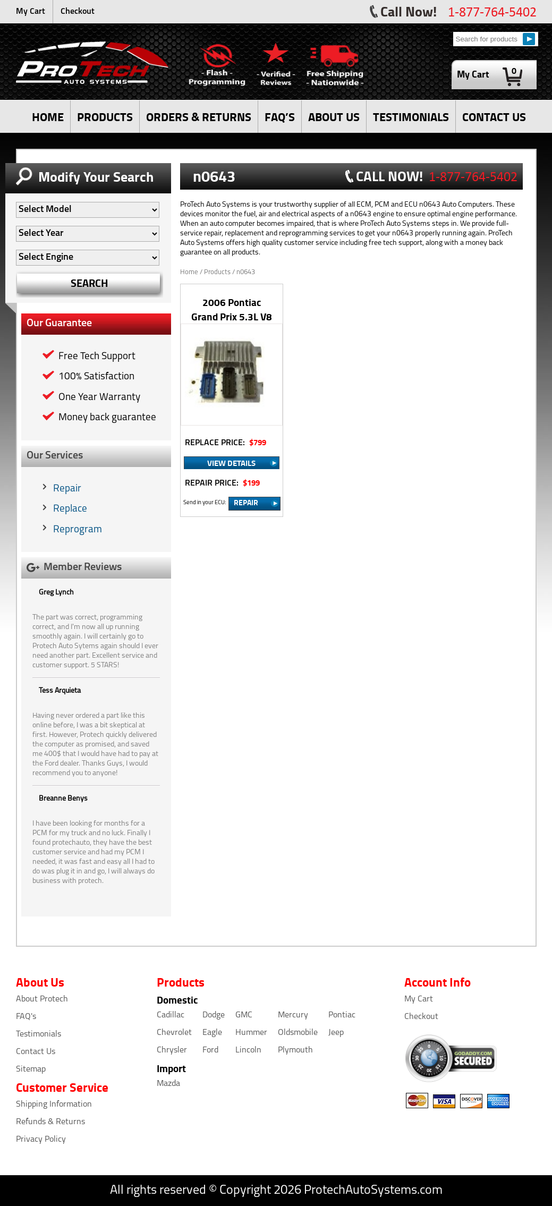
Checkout (78, 11)
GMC (243, 1015)
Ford (210, 1050)
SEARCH (89, 283)
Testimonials (38, 1034)
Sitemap (31, 1069)
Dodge (213, 1015)
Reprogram (77, 530)
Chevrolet (174, 1033)
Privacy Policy (41, 1139)
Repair (67, 489)
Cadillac (170, 1015)
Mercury (293, 1015)
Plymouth (295, 1050)
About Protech (42, 999)
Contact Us (35, 1052)
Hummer (251, 1033)
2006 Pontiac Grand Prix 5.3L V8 (231, 309)
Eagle (212, 1033)
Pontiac (341, 1015)
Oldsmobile (298, 1033)
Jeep (336, 1033)
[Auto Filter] (87, 210)
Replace (70, 509)
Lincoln (248, 1050)
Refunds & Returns (50, 1122)
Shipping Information (54, 1104)
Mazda (168, 1084)
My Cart (30, 11)
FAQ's (26, 1017)
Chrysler (172, 1050)
